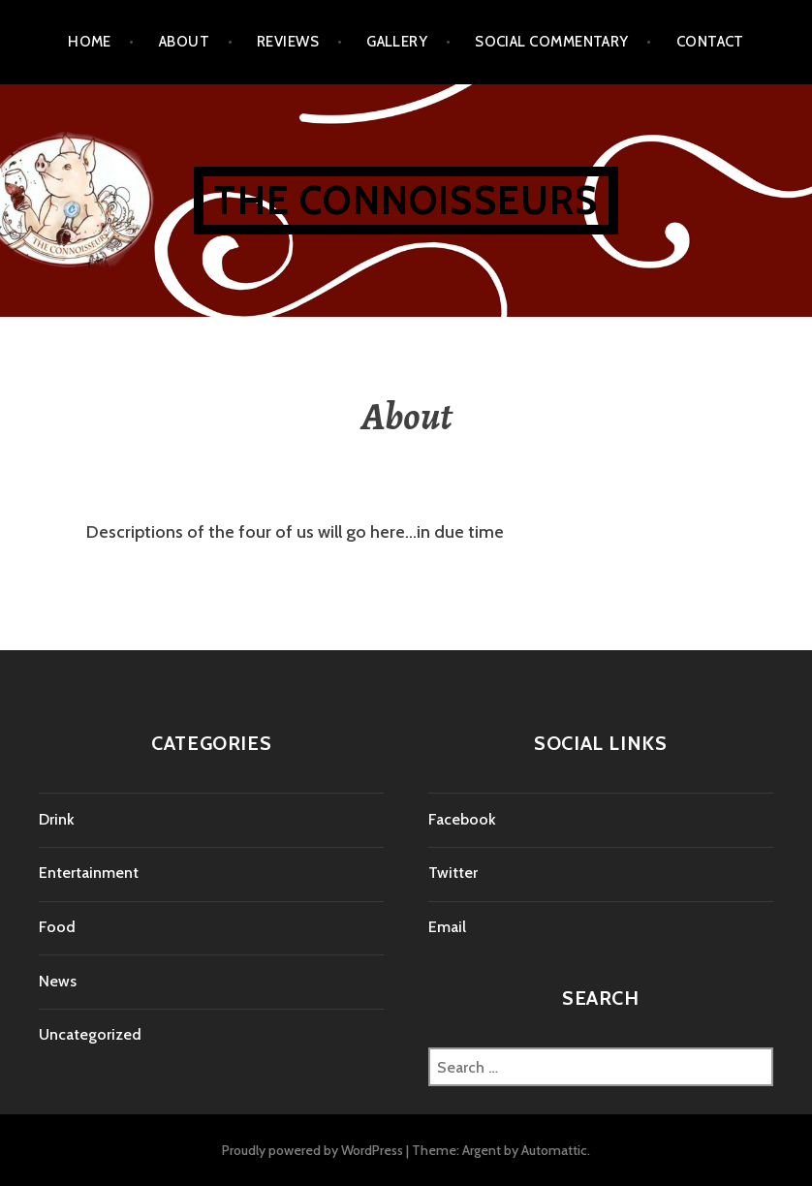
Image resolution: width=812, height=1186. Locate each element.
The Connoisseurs (405, 200)
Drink (57, 819)
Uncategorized (90, 1034)
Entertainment (89, 872)
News (58, 981)
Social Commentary (552, 41)
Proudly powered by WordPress (312, 1150)
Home (89, 41)
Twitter (453, 872)
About (184, 41)
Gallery (396, 41)
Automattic (554, 1150)
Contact (710, 41)
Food (57, 927)
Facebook (462, 819)
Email (447, 927)
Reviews (288, 41)
